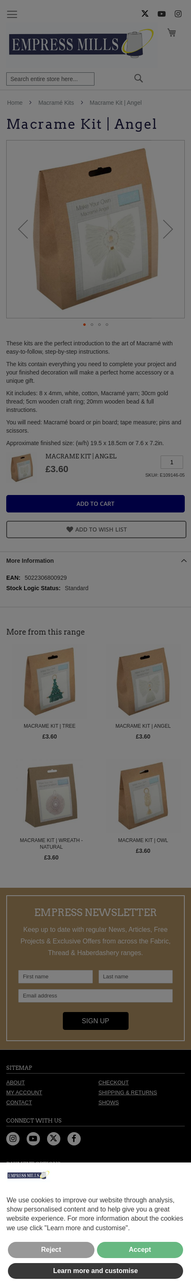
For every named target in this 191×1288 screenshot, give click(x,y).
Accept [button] (140, 1249)
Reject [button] (51, 1249)
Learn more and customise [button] (95, 1270)
